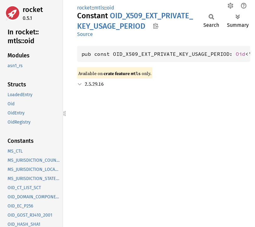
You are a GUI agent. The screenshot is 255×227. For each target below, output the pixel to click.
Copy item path (155, 25)
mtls (99, 8)
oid (110, 8)
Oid (240, 54)
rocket (33, 9)
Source (85, 34)
